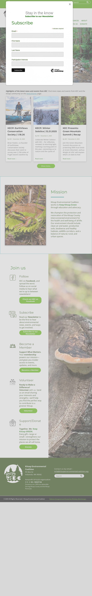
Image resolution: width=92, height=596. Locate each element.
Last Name (16, 50)
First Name (16, 41)
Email (14, 31)
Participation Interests (20, 60)
